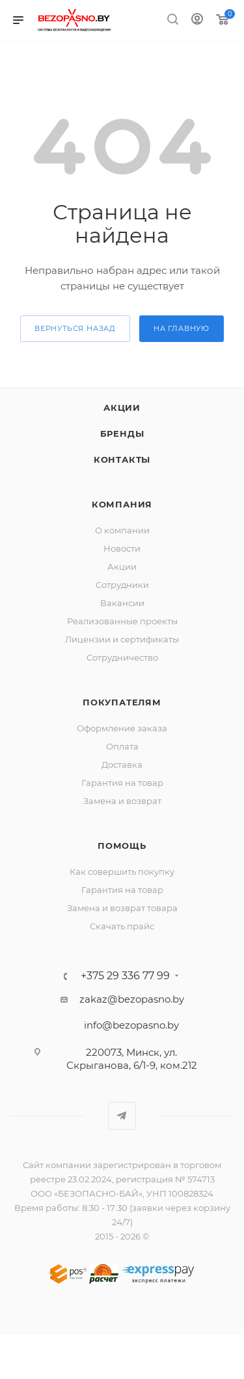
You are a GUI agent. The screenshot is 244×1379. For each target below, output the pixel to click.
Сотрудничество (122, 657)
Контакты (122, 459)
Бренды (122, 433)
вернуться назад (75, 328)
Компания (122, 504)
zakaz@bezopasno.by (131, 999)
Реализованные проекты (122, 621)
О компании (122, 530)
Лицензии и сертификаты (122, 639)
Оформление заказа (122, 728)
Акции (122, 407)
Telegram (122, 1116)
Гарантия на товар (122, 782)
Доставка (122, 764)
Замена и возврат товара (122, 908)
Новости (122, 548)
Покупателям (122, 702)
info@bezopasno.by (131, 1025)
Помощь (122, 845)
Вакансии (122, 603)
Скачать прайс (122, 926)
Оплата (122, 746)
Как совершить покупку (122, 871)
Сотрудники (122, 585)
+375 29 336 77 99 (125, 976)
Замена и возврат (122, 801)
